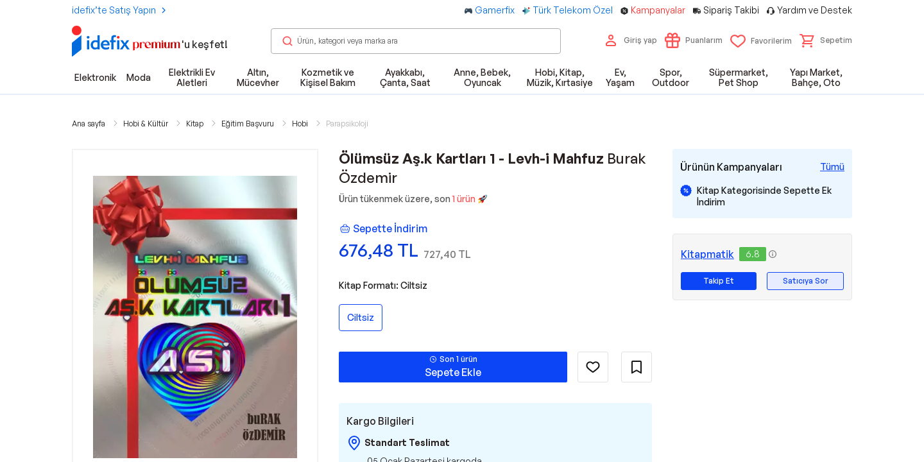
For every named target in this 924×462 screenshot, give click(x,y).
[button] (826, 40)
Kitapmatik (707, 254)
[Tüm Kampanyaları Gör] (832, 167)
